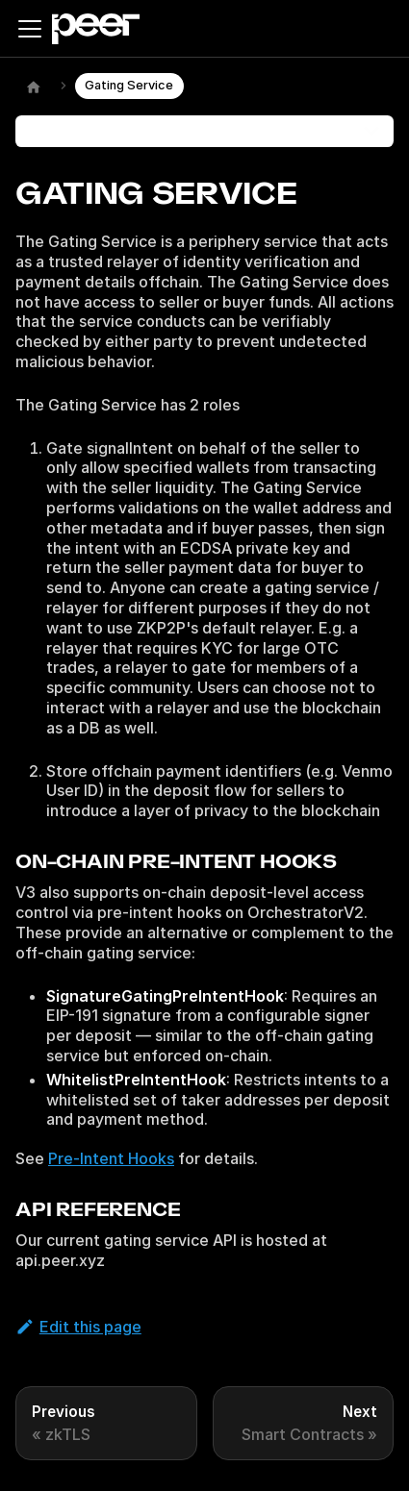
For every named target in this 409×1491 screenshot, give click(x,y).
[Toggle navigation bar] (29, 28)
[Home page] (33, 86)
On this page (74, 130)
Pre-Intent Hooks (111, 1158)
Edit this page (78, 1326)
